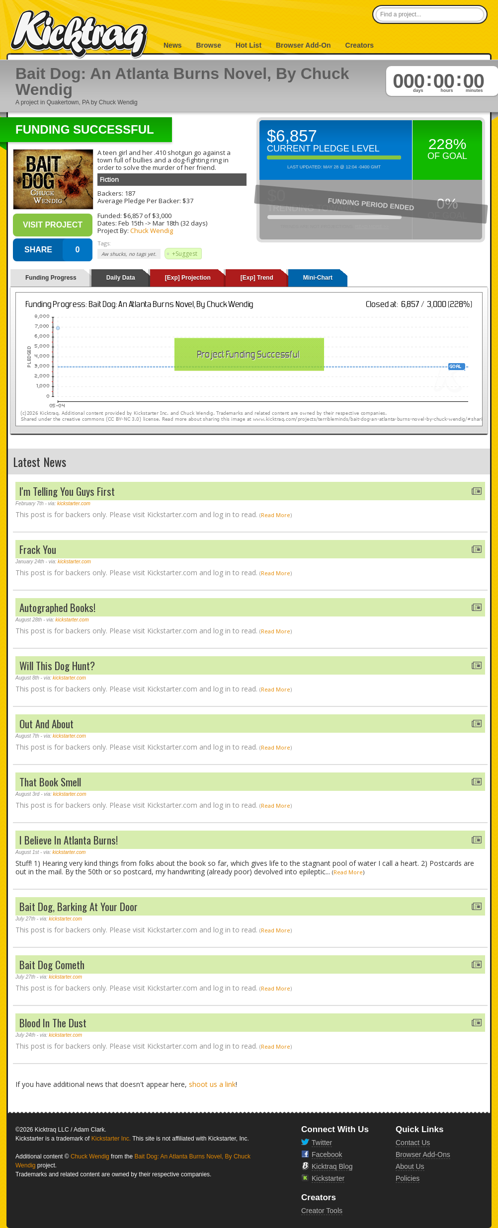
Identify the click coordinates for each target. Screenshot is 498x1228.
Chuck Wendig (151, 230)
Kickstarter (328, 1178)
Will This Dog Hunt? (57, 665)
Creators (359, 45)
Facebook (327, 1154)
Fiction (109, 179)
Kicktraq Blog (332, 1166)
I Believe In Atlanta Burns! (68, 839)
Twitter (322, 1143)
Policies (407, 1178)
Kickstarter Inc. (111, 1138)
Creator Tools (321, 1211)
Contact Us (413, 1143)
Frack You (37, 549)
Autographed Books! (57, 607)
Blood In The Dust (52, 1022)
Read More (275, 515)
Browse (208, 45)
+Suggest (184, 253)
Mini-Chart (317, 277)
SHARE (38, 249)
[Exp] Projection (188, 277)
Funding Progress (51, 277)
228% (447, 144)
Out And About (46, 723)
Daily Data (120, 277)
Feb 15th (131, 223)
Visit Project (53, 225)
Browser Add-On (303, 45)
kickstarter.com (73, 503)
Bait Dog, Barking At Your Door (78, 906)
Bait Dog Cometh (51, 964)
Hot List (248, 45)
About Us (410, 1166)
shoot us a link (212, 1084)
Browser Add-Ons (423, 1154)
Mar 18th (166, 223)
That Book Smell (50, 781)
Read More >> (372, 226)
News (173, 45)
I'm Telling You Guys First (67, 491)
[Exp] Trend (257, 277)
